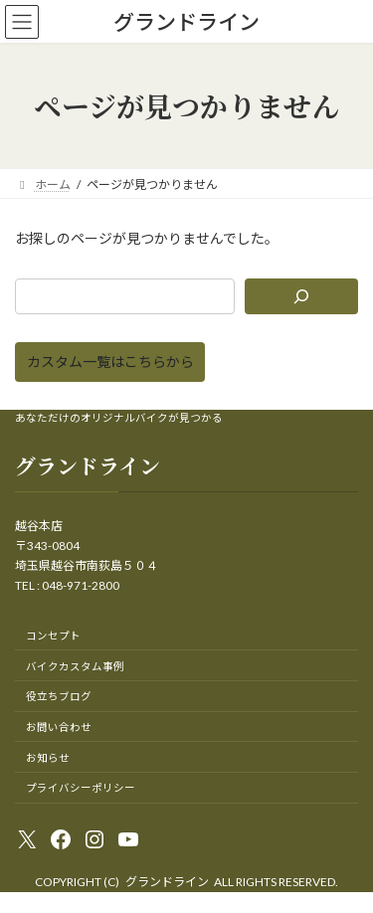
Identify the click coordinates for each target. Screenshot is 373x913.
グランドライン (167, 881)
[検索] (301, 296)
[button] (110, 362)
